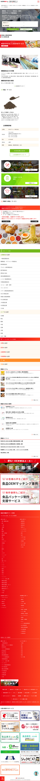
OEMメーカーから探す (17, 5)
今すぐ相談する (6, 221)
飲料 (2, 523)
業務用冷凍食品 (4, 580)
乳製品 (3, 539)
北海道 (2, 315)
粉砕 (22, 533)
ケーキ (3, 562)
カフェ (22, 621)
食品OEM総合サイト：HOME (6, 5)
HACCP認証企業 (4, 293)
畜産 (2, 537)
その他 (2, 308)
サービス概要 (34, 221)
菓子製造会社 (4, 270)
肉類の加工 (23, 523)
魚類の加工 (23, 525)
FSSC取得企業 (4, 299)
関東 (2, 321)
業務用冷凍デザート (5, 588)
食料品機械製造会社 (5, 276)
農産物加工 (23, 521)
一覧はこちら (35, 400)
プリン (3, 574)
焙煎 (22, 535)
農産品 (3, 531)
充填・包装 (23, 545)
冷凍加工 (22, 541)
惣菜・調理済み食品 (5, 521)
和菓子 (3, 568)
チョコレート (4, 566)
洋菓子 (3, 572)
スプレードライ (23, 531)
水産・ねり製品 (4, 533)
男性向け (3, 601)
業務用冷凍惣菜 (4, 582)
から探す (5, 255)
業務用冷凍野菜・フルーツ (6, 584)
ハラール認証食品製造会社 (7, 290)
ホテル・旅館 (23, 603)
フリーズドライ (4, 288)
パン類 (3, 525)
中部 (2, 324)
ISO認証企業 (4, 305)
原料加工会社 (4, 273)
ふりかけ (3, 553)
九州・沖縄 (3, 336)
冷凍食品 (3, 543)
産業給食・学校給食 (24, 613)
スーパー (22, 597)
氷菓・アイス (4, 560)
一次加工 (3, 590)
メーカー (22, 607)
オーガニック (4, 607)
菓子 (2, 558)
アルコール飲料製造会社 (6, 267)
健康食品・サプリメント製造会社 (28, 5)
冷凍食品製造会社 (5, 282)
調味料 (3, 549)
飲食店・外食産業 (24, 609)
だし (2, 551)
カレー (3, 547)
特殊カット (23, 527)
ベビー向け (3, 599)
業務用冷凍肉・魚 (5, 586)
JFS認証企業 (4, 302)
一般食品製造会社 (5, 258)
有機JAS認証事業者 (5, 296)
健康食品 (3, 535)
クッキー (3, 564)
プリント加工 (23, 543)
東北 (2, 318)
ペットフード (4, 576)
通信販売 (22, 605)
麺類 (2, 529)
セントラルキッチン (24, 615)
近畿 (2, 327)
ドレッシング (4, 555)
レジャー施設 (23, 611)
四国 (2, 333)
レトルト (3, 556)
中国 (2, 330)
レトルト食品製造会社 (6, 279)
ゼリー (3, 545)
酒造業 (22, 617)
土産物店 (22, 601)
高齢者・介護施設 (24, 619)
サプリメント (4, 541)
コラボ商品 (3, 605)
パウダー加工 (23, 537)
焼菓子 (3, 570)
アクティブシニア (5, 597)
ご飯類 (3, 527)
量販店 (22, 599)
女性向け (3, 603)
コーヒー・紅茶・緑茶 (6, 285)
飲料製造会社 (4, 264)
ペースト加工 (23, 539)
